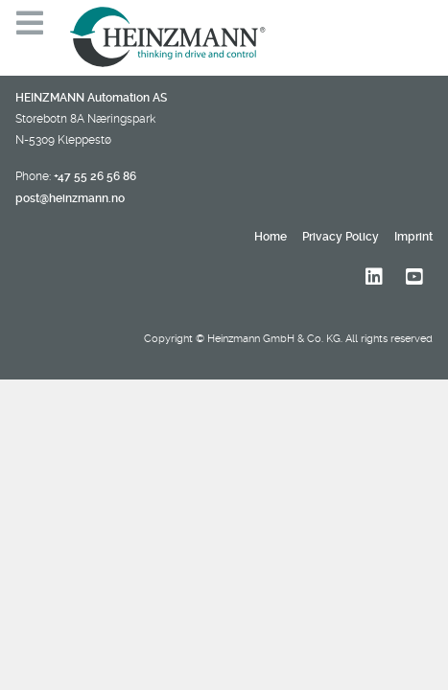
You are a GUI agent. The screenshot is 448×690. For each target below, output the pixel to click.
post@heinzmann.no (70, 198)
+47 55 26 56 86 (95, 176)
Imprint (413, 236)
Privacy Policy (340, 236)
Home (270, 236)
